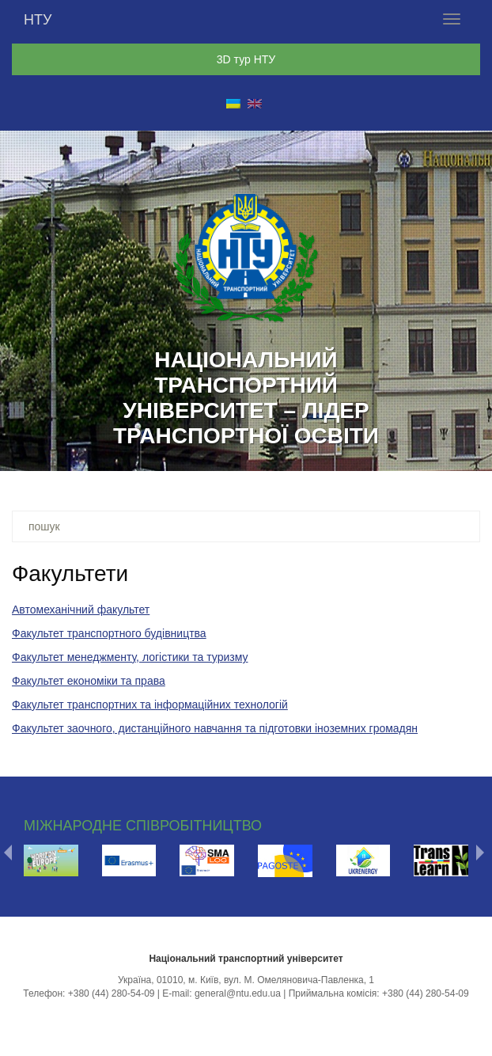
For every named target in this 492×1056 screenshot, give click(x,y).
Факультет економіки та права (88, 680)
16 (390, 453)
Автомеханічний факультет (80, 609)
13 (328, 453)
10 (266, 453)
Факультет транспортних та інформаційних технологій (150, 704)
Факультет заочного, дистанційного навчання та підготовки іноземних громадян (215, 728)
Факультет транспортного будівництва (109, 633)
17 (410, 453)
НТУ (37, 20)
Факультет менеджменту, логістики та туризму (130, 657)
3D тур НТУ (246, 59)
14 (349, 453)
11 (287, 453)
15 (369, 453)
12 (307, 453)
